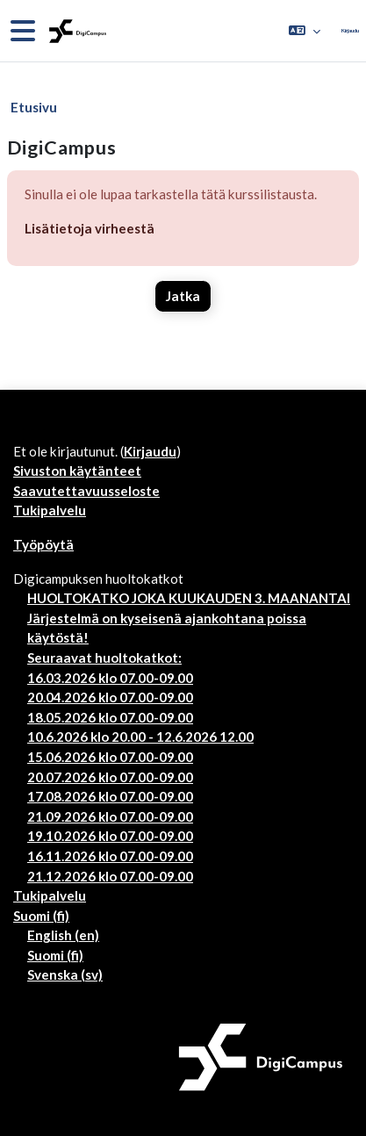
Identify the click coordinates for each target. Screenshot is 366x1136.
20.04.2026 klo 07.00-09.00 (110, 697)
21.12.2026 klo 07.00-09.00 (110, 876)
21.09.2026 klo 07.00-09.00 (110, 816)
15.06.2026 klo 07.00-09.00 (110, 757)
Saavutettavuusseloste (86, 491)
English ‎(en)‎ (63, 935)
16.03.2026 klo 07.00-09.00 (110, 678)
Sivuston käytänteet (77, 470)
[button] (304, 30)
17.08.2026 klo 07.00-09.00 (110, 796)
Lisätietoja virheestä (89, 228)
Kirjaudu (350, 30)
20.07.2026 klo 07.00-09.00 (110, 777)
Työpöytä (43, 544)
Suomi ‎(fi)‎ (41, 916)
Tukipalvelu (49, 510)
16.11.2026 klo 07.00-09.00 (110, 856)
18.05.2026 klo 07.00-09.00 (110, 717)
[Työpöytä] (76, 31)
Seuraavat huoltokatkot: (104, 657)
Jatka (183, 296)
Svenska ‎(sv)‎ (65, 974)
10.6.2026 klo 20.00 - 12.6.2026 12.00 (140, 736)
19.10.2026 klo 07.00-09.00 (110, 836)
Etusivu (34, 107)
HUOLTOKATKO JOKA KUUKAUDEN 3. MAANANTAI (188, 598)
